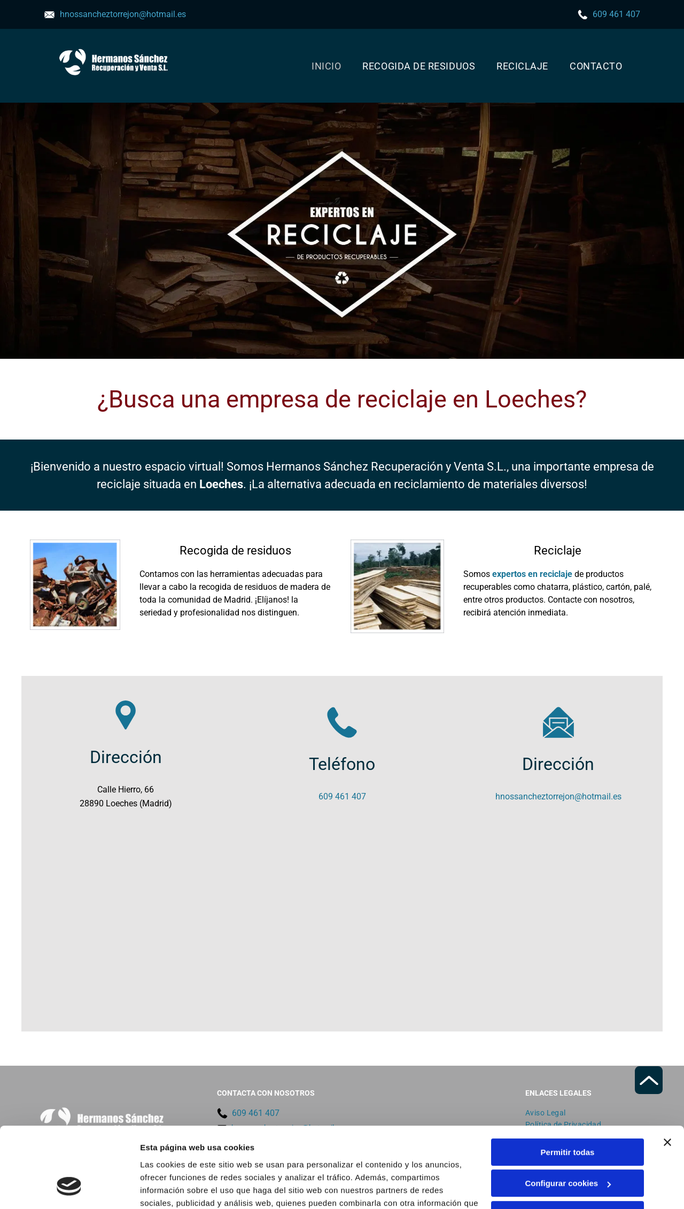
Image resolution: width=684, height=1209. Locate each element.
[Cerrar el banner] (667, 1071)
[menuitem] (326, 66)
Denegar (567, 1144)
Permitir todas (568, 1081)
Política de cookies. (218, 1157)
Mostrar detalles (171, 1187)
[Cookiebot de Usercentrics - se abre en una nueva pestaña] (69, 1188)
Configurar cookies (568, 1113)
